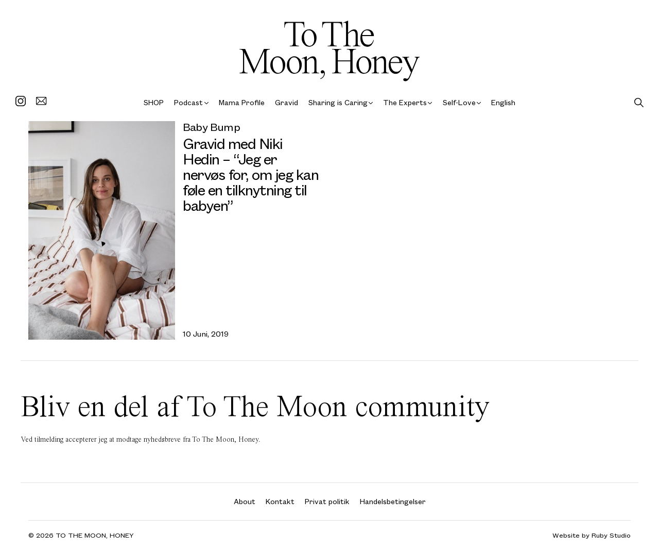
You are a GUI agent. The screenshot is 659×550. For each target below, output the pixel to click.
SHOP (154, 102)
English (503, 102)
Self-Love (459, 102)
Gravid (286, 102)
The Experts (405, 102)
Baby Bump (211, 127)
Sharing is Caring (338, 102)
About (244, 501)
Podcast (188, 102)
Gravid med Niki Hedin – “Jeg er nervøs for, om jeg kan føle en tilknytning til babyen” (250, 174)
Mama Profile (242, 102)
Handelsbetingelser (393, 501)
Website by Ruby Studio (591, 535)
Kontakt (280, 501)
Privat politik (327, 501)
